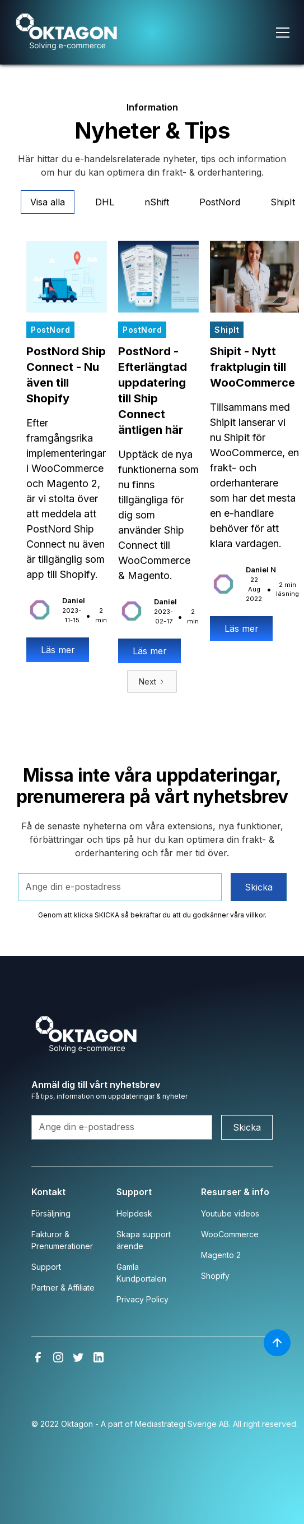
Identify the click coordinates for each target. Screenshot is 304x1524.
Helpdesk (134, 1213)
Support (46, 1266)
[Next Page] (152, 681)
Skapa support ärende (143, 1240)
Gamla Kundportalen (141, 1272)
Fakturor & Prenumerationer (62, 1240)
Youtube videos (230, 1213)
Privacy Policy (142, 1299)
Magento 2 (221, 1255)
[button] (257, 33)
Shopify (215, 1275)
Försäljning (51, 1213)
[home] (82, 32)
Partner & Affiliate (63, 1287)
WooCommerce (230, 1234)
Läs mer (58, 649)
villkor (255, 915)
